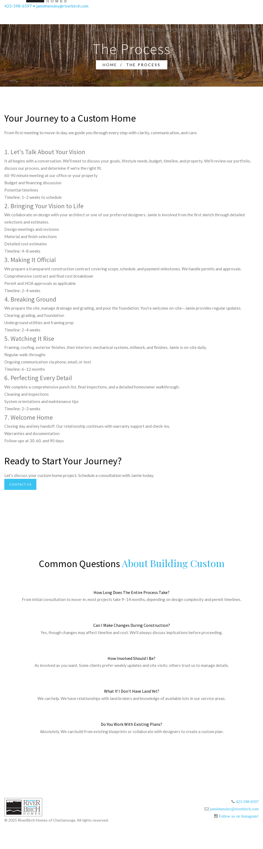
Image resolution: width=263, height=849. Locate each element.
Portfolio (182, 29)
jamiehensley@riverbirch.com (62, 5)
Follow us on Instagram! (239, 816)
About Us (120, 29)
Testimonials (216, 29)
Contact (248, 29)
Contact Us (20, 484)
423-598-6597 (18, 5)
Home (96, 29)
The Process (150, 29)
